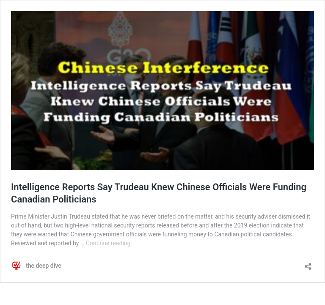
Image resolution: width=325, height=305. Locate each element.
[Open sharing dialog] (308, 263)
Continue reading (108, 243)
